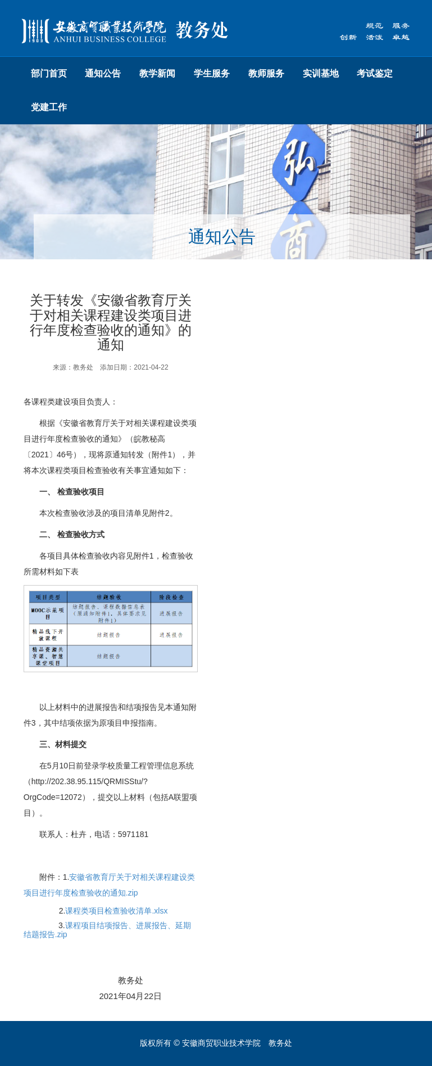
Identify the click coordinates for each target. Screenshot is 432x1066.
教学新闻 (157, 73)
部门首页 (49, 73)
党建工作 (49, 107)
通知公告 (103, 73)
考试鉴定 (375, 73)
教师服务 (266, 73)
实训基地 (321, 73)
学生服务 (212, 73)
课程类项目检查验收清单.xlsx (116, 910)
